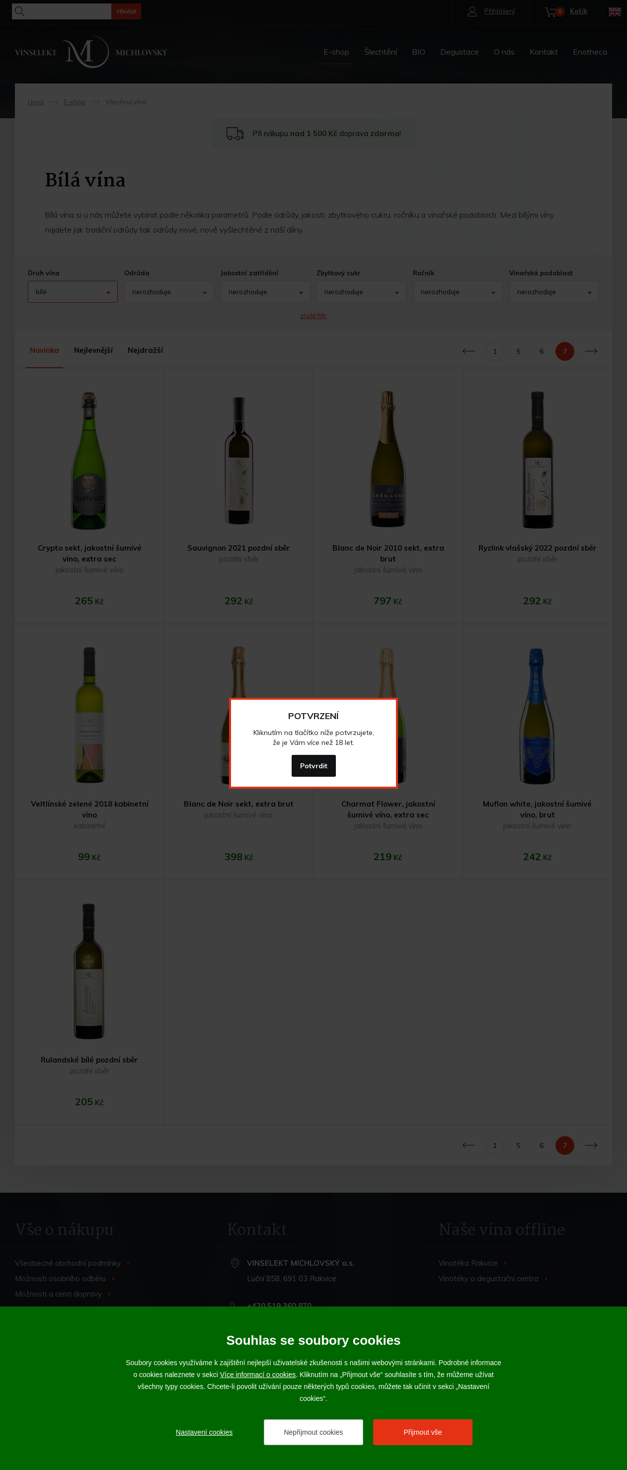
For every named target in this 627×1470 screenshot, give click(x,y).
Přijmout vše (422, 1432)
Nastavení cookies (204, 1432)
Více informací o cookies (258, 1375)
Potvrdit (313, 765)
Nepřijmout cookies (313, 1432)
